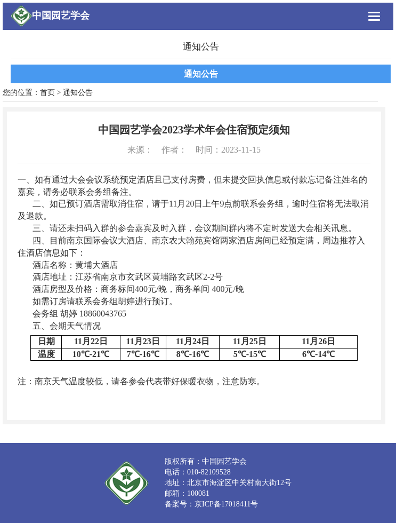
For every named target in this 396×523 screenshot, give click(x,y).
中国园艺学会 (61, 15)
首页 (47, 93)
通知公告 (201, 73)
